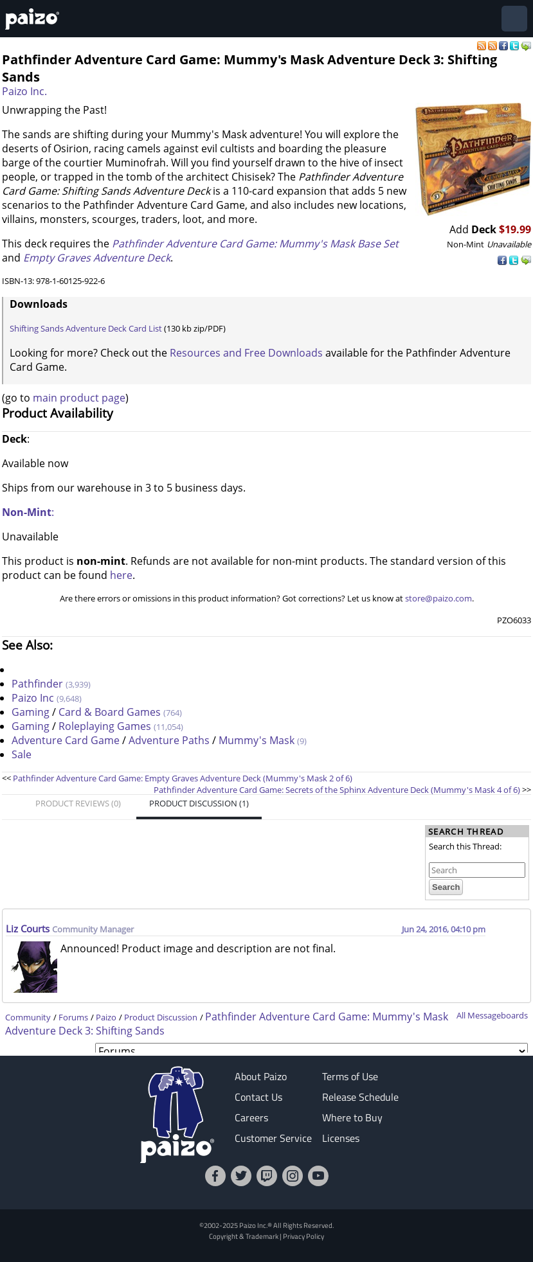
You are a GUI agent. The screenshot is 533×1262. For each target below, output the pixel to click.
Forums (73, 1017)
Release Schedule (360, 1097)
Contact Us (258, 1097)
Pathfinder (37, 684)
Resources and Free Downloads (246, 353)
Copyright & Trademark (243, 1236)
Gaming (31, 712)
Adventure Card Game (66, 740)
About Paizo (261, 1076)
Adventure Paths (169, 740)
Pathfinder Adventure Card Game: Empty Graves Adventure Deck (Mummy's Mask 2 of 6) (182, 778)
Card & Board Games (110, 712)
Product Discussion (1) (199, 803)
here (121, 575)
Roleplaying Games (105, 726)
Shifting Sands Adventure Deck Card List (86, 328)
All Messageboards (492, 1015)
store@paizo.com (438, 598)
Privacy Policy (303, 1236)
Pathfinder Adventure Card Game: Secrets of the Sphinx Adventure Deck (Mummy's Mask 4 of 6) (338, 789)
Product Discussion (160, 1017)
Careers (251, 1117)
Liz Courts (29, 928)
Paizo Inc (33, 698)
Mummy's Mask (256, 740)
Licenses (340, 1138)
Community (28, 1017)
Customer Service (273, 1138)
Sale (22, 754)
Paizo (106, 1017)
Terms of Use (350, 1076)
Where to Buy (352, 1117)
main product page (79, 398)
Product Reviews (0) (78, 803)
